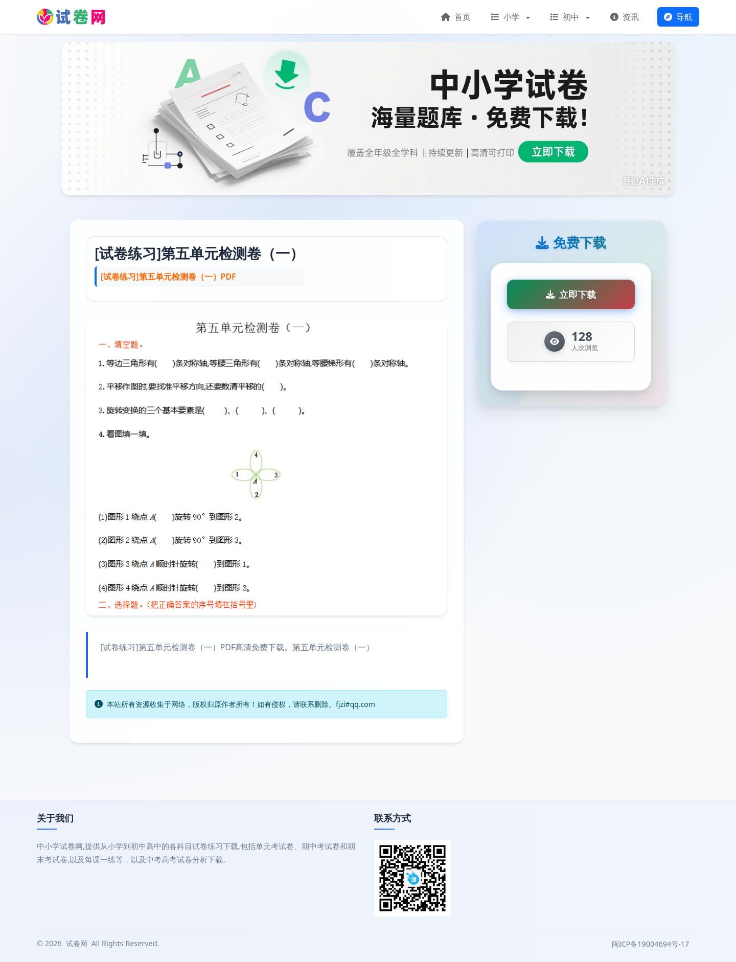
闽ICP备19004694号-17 (651, 944)
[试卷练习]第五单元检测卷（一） (199, 253)
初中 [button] (565, 16)
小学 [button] (506, 16)
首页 (456, 16)
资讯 (624, 16)
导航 (678, 16)
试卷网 (76, 943)
